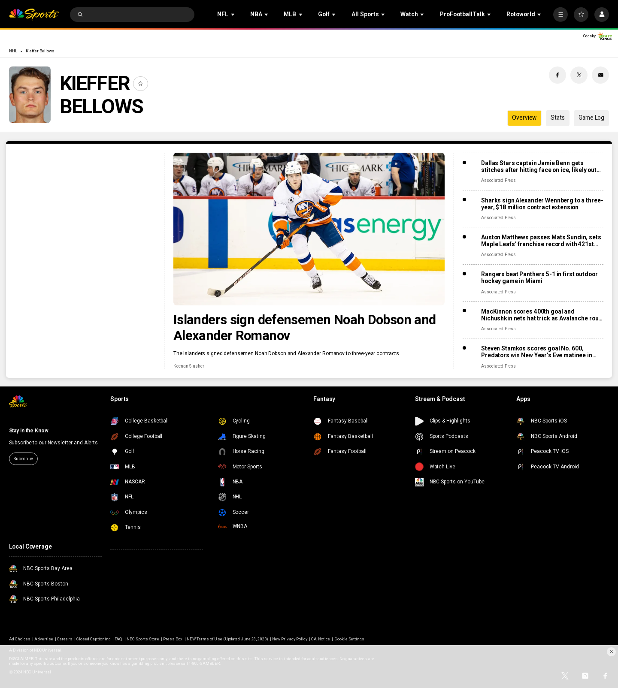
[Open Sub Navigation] (233, 14)
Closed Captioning (93, 639)
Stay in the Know (28, 431)
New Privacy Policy (289, 639)
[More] (560, 14)
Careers (64, 639)
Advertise (43, 639)
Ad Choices (19, 639)
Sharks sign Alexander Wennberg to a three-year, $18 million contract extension (542, 204)
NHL (13, 50)
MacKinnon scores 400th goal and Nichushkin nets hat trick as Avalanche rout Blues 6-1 (540, 315)
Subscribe (23, 459)
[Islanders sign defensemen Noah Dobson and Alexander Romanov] (309, 229)
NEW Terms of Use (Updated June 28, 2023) (227, 639)
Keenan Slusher (188, 366)
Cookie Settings (349, 639)
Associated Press (498, 180)
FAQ (118, 639)
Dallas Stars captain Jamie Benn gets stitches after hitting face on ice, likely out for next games (539, 166)
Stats (557, 117)
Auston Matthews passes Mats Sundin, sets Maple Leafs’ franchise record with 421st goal (541, 240)
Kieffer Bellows (40, 50)
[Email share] (600, 75)
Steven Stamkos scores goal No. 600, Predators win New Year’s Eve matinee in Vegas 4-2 (536, 352)
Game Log (591, 117)
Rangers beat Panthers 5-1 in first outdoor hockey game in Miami (539, 277)
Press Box (172, 639)
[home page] (34, 15)
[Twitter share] (579, 75)
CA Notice (320, 639)
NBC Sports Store (143, 639)
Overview (524, 117)
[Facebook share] (557, 75)
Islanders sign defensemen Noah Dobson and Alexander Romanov (304, 328)
